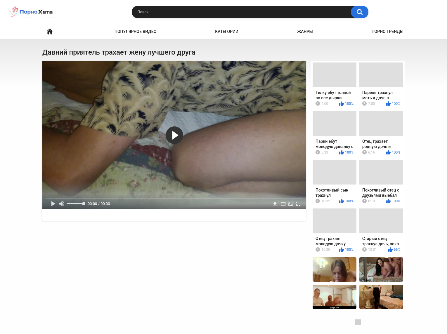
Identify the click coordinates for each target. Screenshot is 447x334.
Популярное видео (135, 31)
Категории (226, 31)
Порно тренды (387, 31)
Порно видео (49, 31)
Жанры (305, 31)
